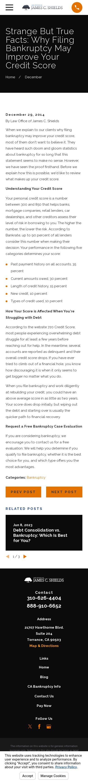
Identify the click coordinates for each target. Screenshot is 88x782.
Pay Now (44, 706)
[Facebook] (39, 726)
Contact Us (44, 696)
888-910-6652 (44, 606)
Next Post (64, 492)
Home (44, 667)
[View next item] (25, 557)
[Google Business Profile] (48, 726)
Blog (44, 677)
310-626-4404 (44, 598)
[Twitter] (30, 726)
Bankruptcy (36, 477)
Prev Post (23, 492)
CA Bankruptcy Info (44, 687)
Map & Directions (44, 646)
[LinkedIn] (58, 726)
